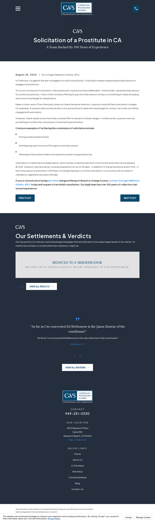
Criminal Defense (77, 477)
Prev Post (25, 198)
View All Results (42, 286)
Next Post (130, 198)
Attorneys (77, 471)
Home (77, 453)
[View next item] (22, 286)
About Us (77, 459)
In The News (77, 465)
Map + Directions (77, 439)
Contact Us (77, 489)
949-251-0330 (77, 413)
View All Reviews (77, 367)
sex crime (53, 180)
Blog (77, 483)
